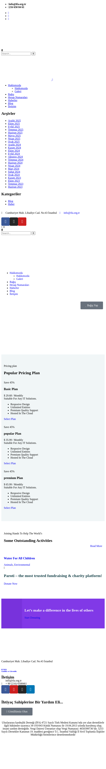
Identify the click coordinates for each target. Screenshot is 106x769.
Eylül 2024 (14, 153)
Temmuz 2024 (15, 159)
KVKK (4, 669)
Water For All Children (19, 558)
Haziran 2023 (15, 186)
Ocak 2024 (14, 174)
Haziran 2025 (15, 132)
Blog (10, 201)
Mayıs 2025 (14, 135)
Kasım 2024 (14, 147)
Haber (11, 204)
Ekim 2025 (14, 123)
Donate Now (10, 583)
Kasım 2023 (14, 177)
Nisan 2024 (14, 165)
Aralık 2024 (14, 144)
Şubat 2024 (14, 171)
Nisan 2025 (14, 138)
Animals (8, 564)
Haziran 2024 (15, 162)
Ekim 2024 (14, 150)
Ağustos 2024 (15, 156)
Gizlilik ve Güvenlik (9, 671)
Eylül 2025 (14, 126)
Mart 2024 (13, 168)
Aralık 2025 (14, 120)
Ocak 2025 (14, 141)
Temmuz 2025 (15, 129)
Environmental (22, 564)
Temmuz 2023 (15, 183)
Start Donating (32, 617)
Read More (96, 546)
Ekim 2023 (14, 180)
